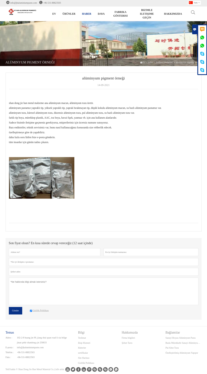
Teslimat (82, 338)
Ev (54, 13)
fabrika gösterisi (120, 14)
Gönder (15, 310)
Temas (10, 332)
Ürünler (69, 13)
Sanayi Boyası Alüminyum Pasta (181, 338)
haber (86, 13)
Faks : (8, 357)
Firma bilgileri (128, 338)
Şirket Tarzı (127, 343)
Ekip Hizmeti (84, 343)
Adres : (9, 337)
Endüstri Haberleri (164, 62)
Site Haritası (84, 358)
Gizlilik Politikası (86, 363)
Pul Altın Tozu (172, 348)
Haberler (82, 348)
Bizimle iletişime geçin (147, 14)
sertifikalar (83, 353)
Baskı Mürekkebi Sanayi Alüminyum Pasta (183, 343)
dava (101, 13)
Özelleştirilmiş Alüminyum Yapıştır (182, 353)
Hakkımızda (173, 13)
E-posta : (10, 347)
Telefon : (10, 352)
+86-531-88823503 (52, 3)
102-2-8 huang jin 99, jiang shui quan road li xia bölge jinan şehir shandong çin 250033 (42, 340)
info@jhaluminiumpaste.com (23, 3)
